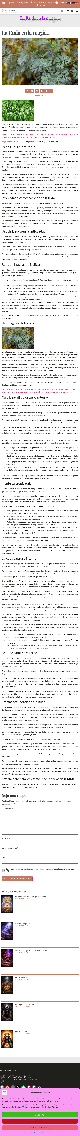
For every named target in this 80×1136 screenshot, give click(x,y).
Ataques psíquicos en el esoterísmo (31, 950)
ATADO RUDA (30, 392)
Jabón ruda (44, 134)
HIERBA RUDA (17, 392)
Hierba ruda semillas (58, 134)
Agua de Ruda (66, 392)
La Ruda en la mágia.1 (40, 18)
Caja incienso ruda (31, 134)
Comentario (7, 809)
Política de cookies (27, 1133)
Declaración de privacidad (42, 1133)
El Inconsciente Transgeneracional (30, 896)
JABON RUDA (57, 389)
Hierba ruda (73, 134)
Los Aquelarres (22, 977)
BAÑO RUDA (41, 392)
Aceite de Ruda (54, 392)
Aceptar (40, 1115)
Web (3, 857)
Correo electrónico (10, 848)
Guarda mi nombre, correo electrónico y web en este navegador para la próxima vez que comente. (38, 870)
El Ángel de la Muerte (24, 1004)
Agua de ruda (43, 137)
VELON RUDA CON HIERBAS (15, 389)
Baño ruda (15, 137)
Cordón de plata (22, 923)
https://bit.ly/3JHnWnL (11, 141)
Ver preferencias (40, 1128)
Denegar (40, 1121)
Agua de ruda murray (28, 137)
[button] (76, 1093)
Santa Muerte (21, 1031)
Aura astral (19, 1076)
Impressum (54, 1133)
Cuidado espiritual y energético (22, 1080)
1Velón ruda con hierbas (12, 134)
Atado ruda (6, 137)
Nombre (6, 838)
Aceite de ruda (54, 137)
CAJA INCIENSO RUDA (39, 389)
